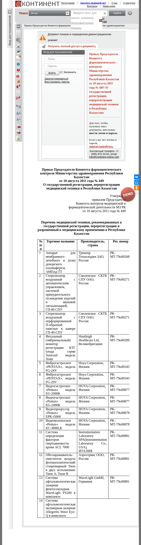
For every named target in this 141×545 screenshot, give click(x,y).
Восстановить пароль (57, 81)
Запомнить (70, 72)
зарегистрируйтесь (101, 146)
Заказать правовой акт (93, 2)
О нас (115, 2)
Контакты (92, 6)
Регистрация (68, 2)
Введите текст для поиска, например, (84, 20)
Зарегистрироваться (56, 78)
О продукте (129, 2)
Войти (52, 73)
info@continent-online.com (104, 157)
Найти (117, 13)
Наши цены (109, 6)
